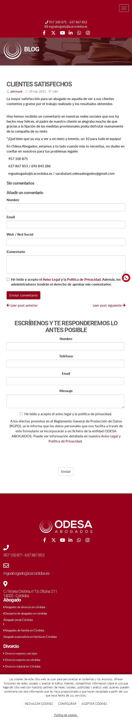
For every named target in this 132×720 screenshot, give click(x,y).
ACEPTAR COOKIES (94, 703)
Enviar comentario (23, 295)
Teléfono (66, 356)
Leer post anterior (22, 305)
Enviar (66, 471)
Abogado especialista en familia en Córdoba (30, 636)
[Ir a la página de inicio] (2, 8)
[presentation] (34, 454)
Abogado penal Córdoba (18, 620)
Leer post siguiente (109, 305)
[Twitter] (53, 33)
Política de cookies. (66, 715)
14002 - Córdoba (16, 595)
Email (11, 217)
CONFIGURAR (67, 703)
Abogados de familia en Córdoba (24, 630)
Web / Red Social (20, 234)
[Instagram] (87, 33)
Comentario (16, 251)
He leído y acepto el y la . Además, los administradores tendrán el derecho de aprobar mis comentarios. (66, 281)
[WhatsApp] (79, 33)
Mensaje (66, 391)
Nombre (13, 200)
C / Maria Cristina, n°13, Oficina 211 (30, 591)
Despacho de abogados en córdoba (25, 613)
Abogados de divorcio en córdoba (24, 607)
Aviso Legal (51, 279)
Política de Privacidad (84, 279)
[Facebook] (44, 33)
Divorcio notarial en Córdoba (22, 666)
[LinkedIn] (70, 33)
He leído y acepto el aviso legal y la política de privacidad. (66, 414)
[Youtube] (61, 33)
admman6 (16, 91)
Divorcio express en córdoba (22, 660)
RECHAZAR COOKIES (39, 703)
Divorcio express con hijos (21, 653)
